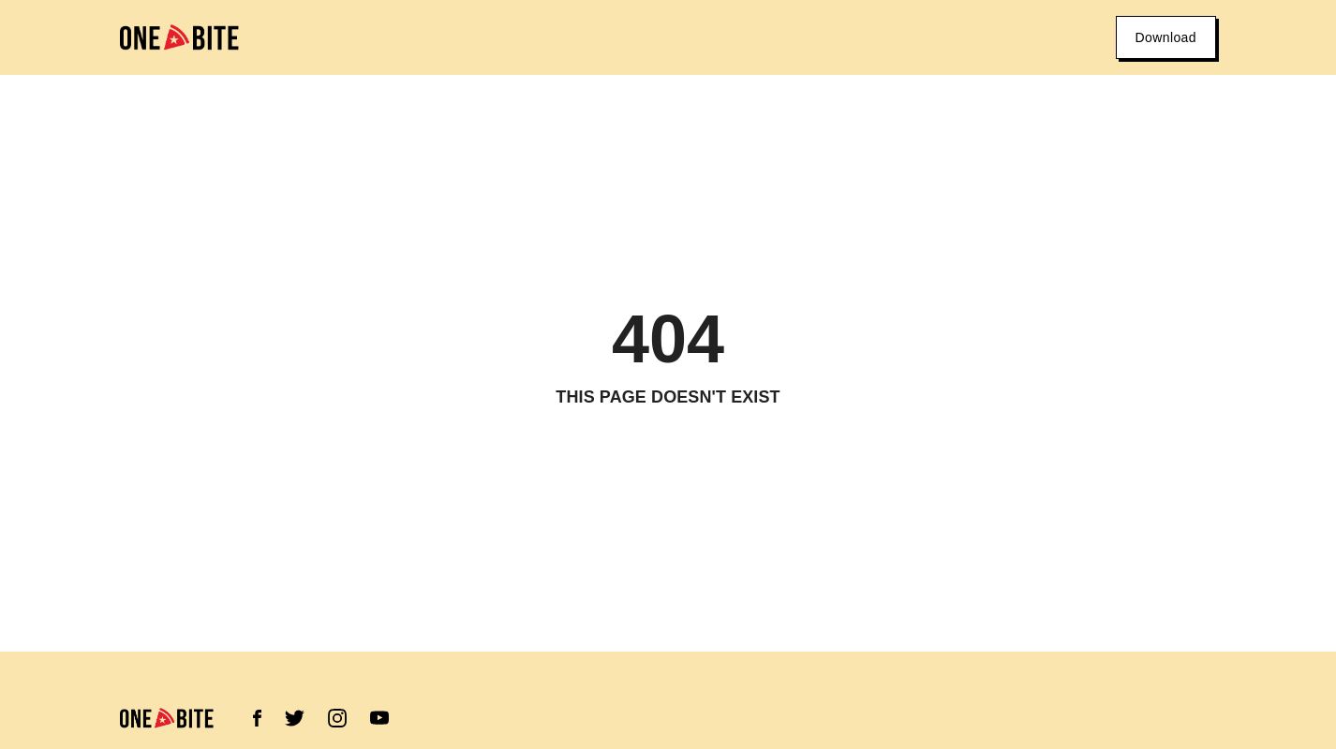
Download (1166, 37)
